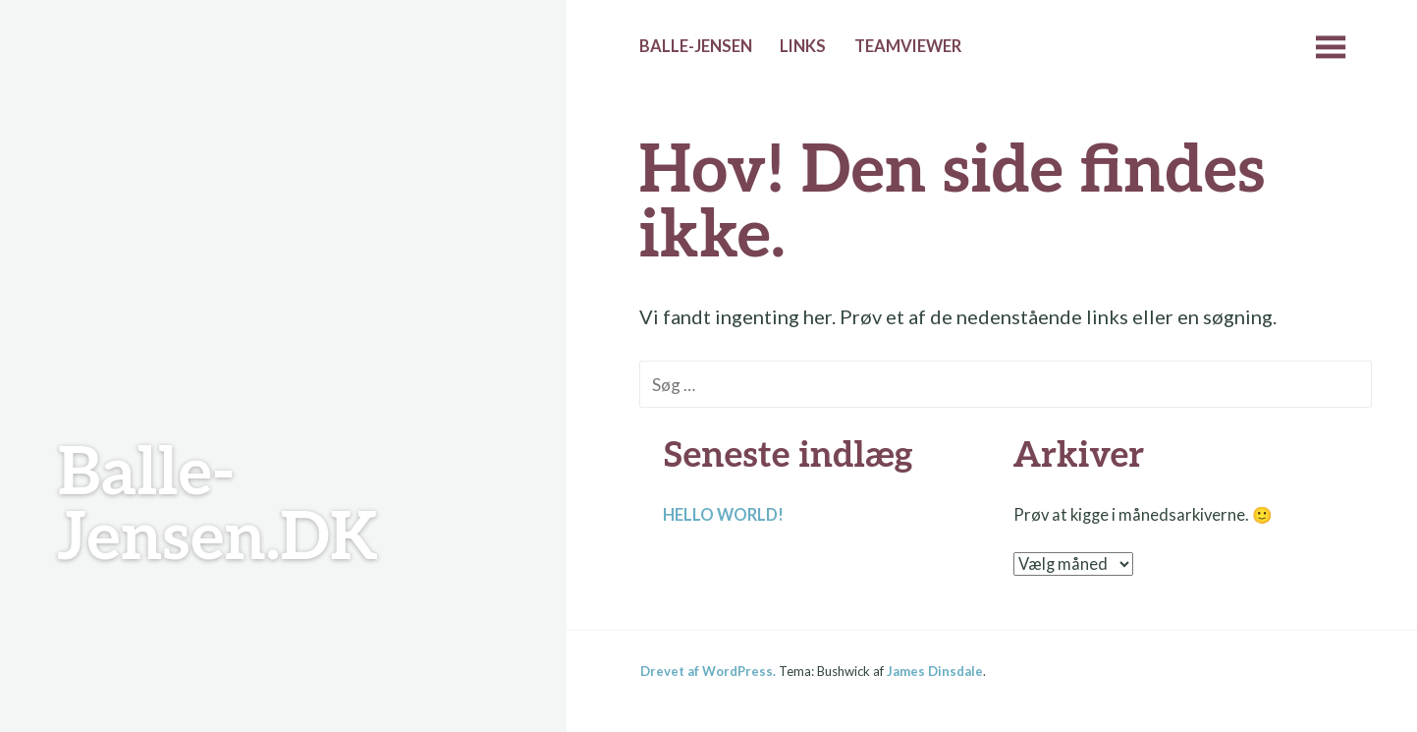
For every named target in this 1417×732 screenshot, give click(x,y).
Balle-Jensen (695, 46)
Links (803, 46)
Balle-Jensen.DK (218, 506)
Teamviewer (907, 46)
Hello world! (723, 515)
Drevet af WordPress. (708, 671)
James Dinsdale (935, 671)
